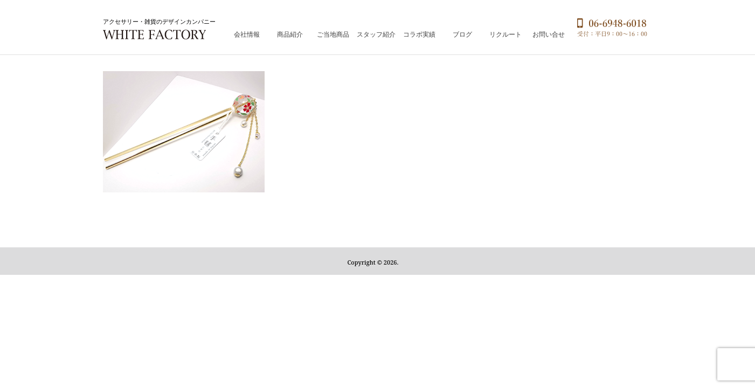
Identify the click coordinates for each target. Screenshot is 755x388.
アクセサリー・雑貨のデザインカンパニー (159, 21)
